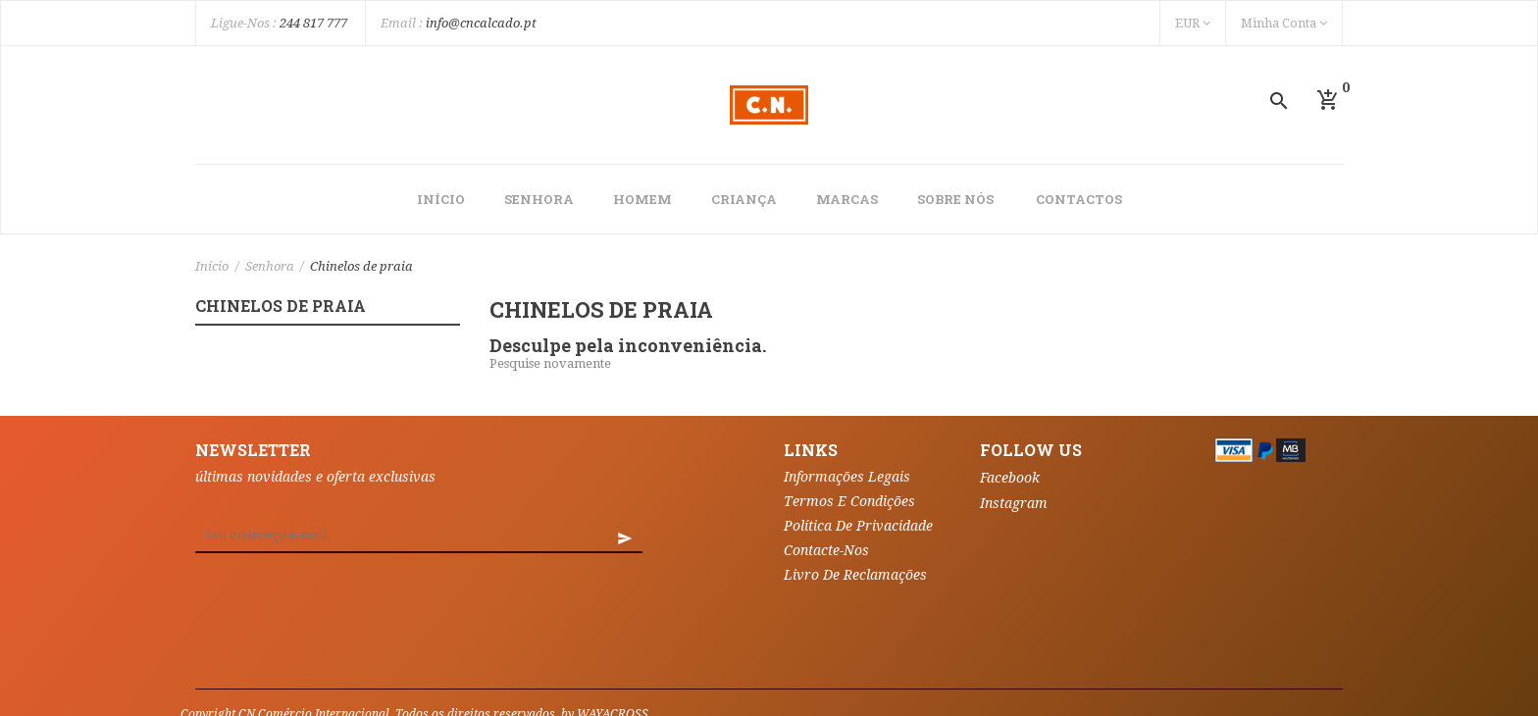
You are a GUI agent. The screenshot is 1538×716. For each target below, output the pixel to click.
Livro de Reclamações (855, 575)
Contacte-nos (826, 550)
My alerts (728, 691)
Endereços (711, 662)
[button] (1328, 100)
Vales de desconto (621, 691)
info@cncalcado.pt (481, 23)
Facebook (1010, 478)
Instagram (1014, 503)
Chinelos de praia (280, 307)
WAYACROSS (612, 632)
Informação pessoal (371, 662)
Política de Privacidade (858, 526)
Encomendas (493, 662)
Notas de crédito (605, 662)
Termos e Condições (849, 501)
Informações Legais (847, 477)
